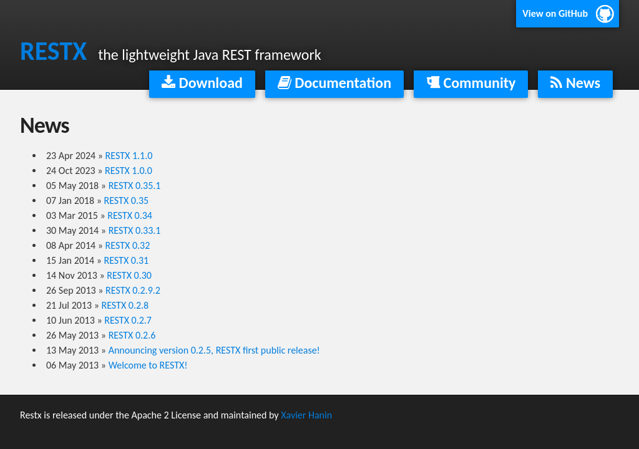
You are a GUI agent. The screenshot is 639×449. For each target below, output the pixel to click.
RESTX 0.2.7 (128, 320)
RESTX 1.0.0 (128, 170)
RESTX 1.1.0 (129, 156)
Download (202, 83)
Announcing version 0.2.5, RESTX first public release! (214, 350)
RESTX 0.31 (126, 260)
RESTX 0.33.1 (135, 230)
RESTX (53, 51)
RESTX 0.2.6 (132, 335)
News (575, 83)
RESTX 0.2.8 (125, 305)
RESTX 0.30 (129, 275)
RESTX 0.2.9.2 (132, 290)
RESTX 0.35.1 (135, 185)
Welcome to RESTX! (148, 365)
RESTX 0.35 (126, 200)
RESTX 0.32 (127, 245)
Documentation (334, 83)
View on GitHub (555, 13)
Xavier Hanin (306, 415)
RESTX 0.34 (129, 215)
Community (470, 83)
